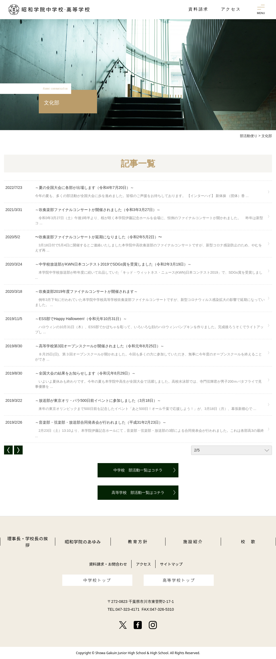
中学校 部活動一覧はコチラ (138, 470)
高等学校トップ (179, 580)
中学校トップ (97, 580)
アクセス (143, 564)
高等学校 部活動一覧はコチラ (138, 492)
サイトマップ (171, 564)
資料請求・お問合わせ (108, 564)
